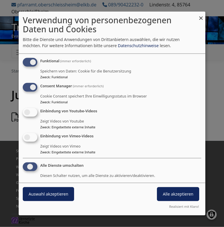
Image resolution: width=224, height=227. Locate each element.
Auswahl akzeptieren (48, 193)
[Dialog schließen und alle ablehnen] (201, 15)
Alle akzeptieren (178, 193)
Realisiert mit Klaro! (184, 206)
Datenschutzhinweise (138, 45)
